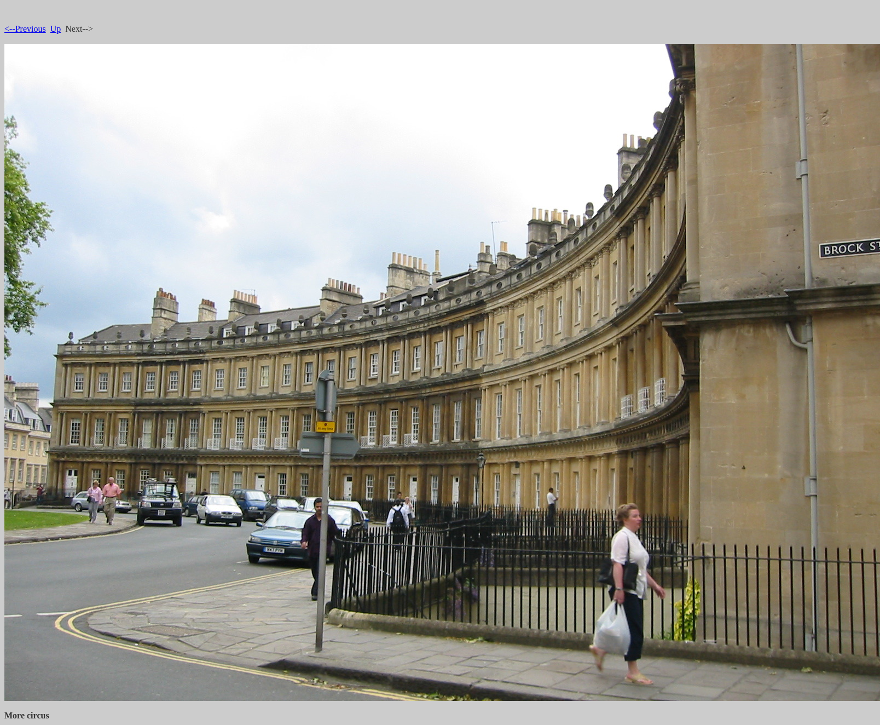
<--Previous (25, 28)
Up (55, 28)
